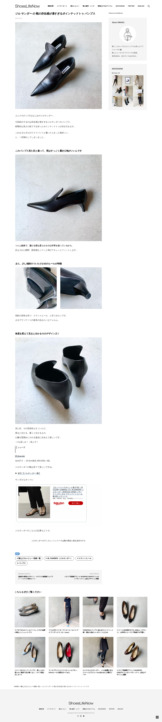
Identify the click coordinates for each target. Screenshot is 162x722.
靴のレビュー (75, 6)
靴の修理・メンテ (88, 6)
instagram (120, 6)
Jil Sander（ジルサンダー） (59, 558)
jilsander (20, 456)
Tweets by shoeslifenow (116, 13)
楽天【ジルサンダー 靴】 (29, 473)
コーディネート (62, 6)
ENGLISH (141, 6)
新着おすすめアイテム (105, 6)
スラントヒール (85, 558)
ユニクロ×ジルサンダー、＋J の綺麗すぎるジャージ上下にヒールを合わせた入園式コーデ (98, 672)
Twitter (131, 6)
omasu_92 (116, 73)
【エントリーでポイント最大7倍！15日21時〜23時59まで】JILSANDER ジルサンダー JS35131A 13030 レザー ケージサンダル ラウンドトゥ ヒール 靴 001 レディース (68, 492)
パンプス (22, 563)
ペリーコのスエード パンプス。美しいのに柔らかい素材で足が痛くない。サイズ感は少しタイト (30, 672)
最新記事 (51, 6)
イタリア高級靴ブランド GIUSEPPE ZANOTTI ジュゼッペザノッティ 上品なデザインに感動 (131, 672)
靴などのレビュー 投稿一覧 (29, 558)
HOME (16, 686)
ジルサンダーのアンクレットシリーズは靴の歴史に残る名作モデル (59, 541)
